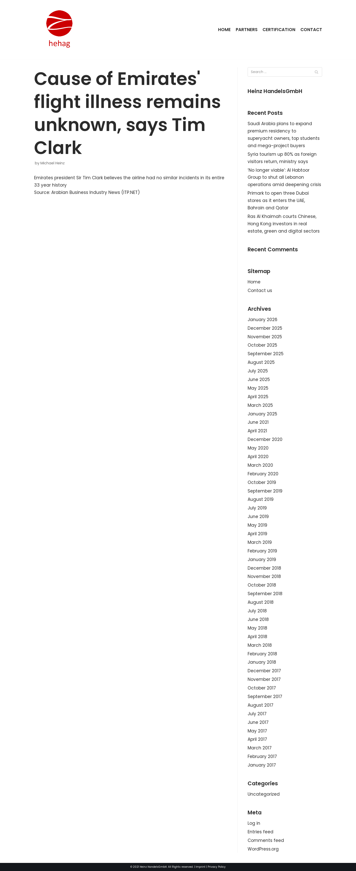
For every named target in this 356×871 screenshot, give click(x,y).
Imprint (200, 867)
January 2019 (262, 559)
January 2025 (262, 414)
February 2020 (263, 474)
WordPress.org (263, 849)
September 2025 (265, 354)
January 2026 (262, 320)
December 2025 (265, 328)
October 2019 (262, 482)
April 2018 (257, 637)
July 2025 (258, 371)
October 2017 (262, 688)
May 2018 (257, 628)
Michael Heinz (52, 163)
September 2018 (265, 594)
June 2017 (258, 722)
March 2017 (260, 748)
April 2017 (257, 739)
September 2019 (265, 491)
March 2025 (260, 405)
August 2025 (261, 362)
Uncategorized (264, 794)
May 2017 (257, 731)
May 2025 (258, 388)
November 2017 (264, 679)
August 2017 (260, 705)
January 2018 (262, 662)
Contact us (260, 290)
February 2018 (262, 654)
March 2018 (260, 645)
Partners (246, 30)
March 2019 (260, 542)
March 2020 (260, 465)
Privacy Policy (217, 867)
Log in (254, 823)
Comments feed (266, 840)
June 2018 (258, 619)
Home (224, 30)
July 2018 (257, 611)
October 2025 (262, 345)
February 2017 (262, 756)
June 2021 (258, 422)
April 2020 (258, 457)
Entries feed (260, 832)
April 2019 (257, 534)
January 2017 (262, 765)
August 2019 (261, 499)
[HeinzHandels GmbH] (59, 30)
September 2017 (265, 697)
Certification (279, 30)
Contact (311, 30)
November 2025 (265, 337)
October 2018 (262, 585)
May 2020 (258, 448)
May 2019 (257, 525)
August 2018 (261, 602)
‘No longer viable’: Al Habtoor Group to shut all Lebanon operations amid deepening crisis (284, 177)
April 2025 (258, 397)
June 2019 (258, 516)
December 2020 (265, 439)
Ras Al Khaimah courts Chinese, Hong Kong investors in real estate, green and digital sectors (284, 223)
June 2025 (259, 379)
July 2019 (257, 508)
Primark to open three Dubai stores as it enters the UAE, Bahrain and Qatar (278, 200)
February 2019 (262, 551)
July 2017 (257, 714)
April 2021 (257, 431)
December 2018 (264, 568)
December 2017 (264, 671)
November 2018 (264, 576)
